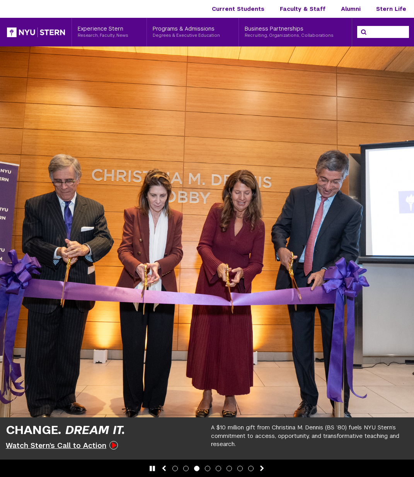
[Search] (363, 32)
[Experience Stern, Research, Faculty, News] (109, 32)
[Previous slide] (164, 468)
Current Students (238, 8)
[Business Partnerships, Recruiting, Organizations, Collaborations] (295, 32)
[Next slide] (262, 468)
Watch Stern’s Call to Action (56, 445)
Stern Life (391, 8)
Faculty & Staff (302, 8)
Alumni (351, 8)
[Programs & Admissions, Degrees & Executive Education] (192, 32)
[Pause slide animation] (152, 468)
